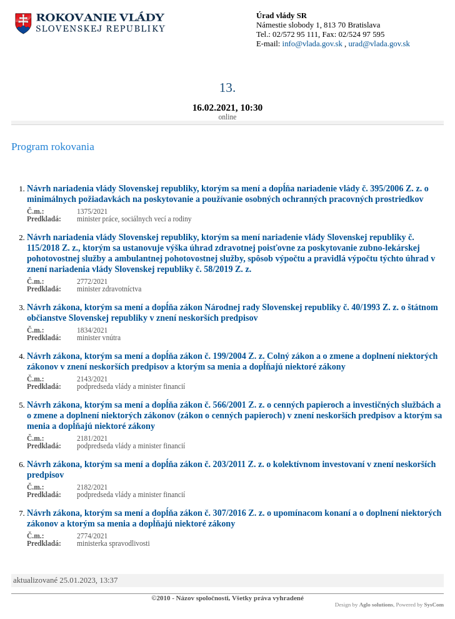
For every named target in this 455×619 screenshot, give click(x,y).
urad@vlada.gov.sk (378, 43)
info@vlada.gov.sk (312, 43)
